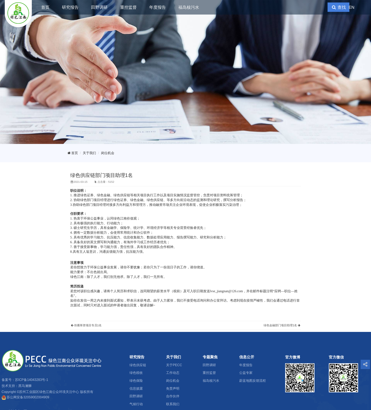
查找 (338, 7)
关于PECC (174, 365)
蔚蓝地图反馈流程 (252, 380)
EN (351, 7)
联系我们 (172, 404)
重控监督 (128, 7)
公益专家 (246, 372)
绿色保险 (136, 380)
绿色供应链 (137, 365)
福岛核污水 (188, 7)
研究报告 (70, 7)
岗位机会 (107, 153)
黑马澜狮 (25, 386)
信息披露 (136, 388)
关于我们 (89, 153)
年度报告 (157, 7)
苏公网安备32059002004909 (28, 397)
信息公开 (246, 357)
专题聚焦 (210, 357)
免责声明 (172, 388)
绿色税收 (136, 372)
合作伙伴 (172, 396)
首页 (45, 7)
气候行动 (136, 404)
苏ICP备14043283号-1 (31, 380)
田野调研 (99, 7)
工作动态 (172, 372)
